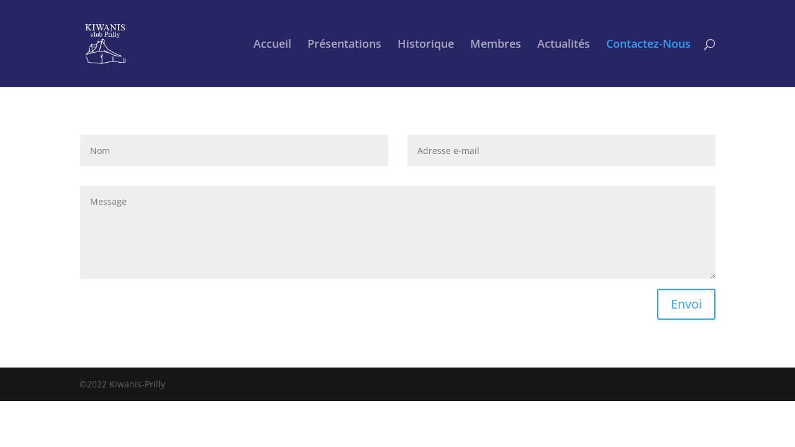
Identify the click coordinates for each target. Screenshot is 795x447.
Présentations (344, 45)
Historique (426, 45)
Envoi (686, 304)
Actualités (563, 45)
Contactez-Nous (648, 45)
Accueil (272, 45)
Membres (495, 45)
